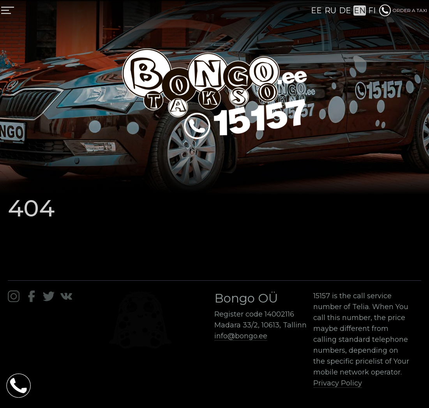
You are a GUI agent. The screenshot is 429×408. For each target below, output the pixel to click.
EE (316, 10)
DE (345, 10)
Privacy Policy (337, 383)
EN (359, 10)
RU (330, 10)
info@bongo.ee (240, 336)
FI (372, 10)
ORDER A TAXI (403, 10)
